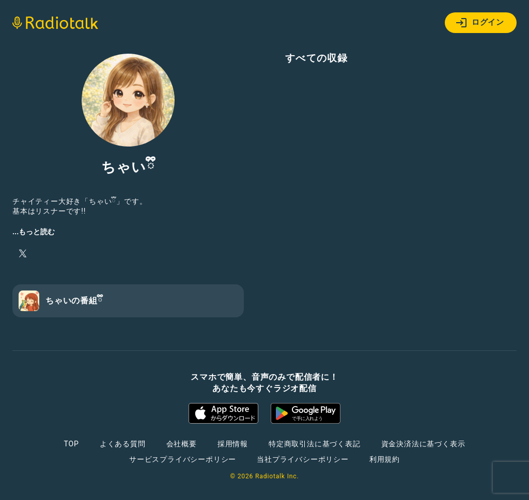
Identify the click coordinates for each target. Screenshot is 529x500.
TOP (71, 444)
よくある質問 (123, 444)
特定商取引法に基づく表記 (315, 444)
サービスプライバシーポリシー (182, 459)
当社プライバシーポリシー (303, 459)
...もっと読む (33, 232)
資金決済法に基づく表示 (423, 444)
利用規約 (384, 459)
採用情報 (232, 444)
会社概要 (181, 444)
